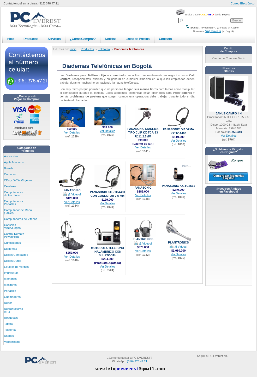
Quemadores (12, 296)
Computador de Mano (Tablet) (18, 211)
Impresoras (11, 272)
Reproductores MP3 (13, 310)
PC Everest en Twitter (222, 362)
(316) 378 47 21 (213, 31)
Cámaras (10, 174)
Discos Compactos (16, 254)
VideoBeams (12, 341)
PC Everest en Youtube (199, 362)
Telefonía (10, 329)
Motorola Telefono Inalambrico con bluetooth (107, 250)
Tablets (8, 323)
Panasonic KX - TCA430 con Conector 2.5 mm (107, 192)
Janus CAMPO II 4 (228, 112)
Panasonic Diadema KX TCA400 (178, 130)
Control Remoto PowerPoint (14, 235)
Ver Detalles (72, 132)
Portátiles (10, 290)
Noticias (110, 39)
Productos (30, 39)
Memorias (10, 278)
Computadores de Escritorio (13, 194)
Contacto (165, 39)
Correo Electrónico (242, 3)
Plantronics (143, 238)
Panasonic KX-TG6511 (178, 184)
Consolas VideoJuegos (12, 226)
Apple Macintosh (14, 162)
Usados (9, 335)
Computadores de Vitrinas (20, 219)
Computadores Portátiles (13, 203)
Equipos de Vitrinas (16, 266)
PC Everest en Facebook (211, 362)
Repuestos (11, 317)
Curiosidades (12, 242)
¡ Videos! (72, 194)
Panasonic (72, 189)
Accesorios (11, 156)
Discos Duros (12, 260)
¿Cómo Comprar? (82, 39)
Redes (8, 302)
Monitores (10, 284)
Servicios (54, 39)
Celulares (10, 186)
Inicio (10, 39)
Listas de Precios (137, 39)
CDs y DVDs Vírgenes (18, 180)
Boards (8, 168)
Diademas (10, 248)
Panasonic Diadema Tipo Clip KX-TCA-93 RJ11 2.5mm (143, 131)
